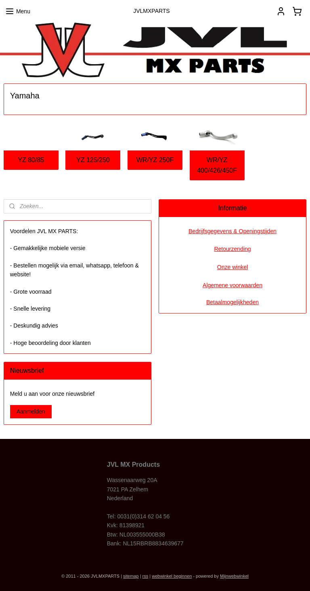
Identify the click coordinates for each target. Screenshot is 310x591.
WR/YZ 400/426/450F (217, 165)
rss (145, 576)
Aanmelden (31, 411)
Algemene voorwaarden (232, 285)
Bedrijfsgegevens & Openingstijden (232, 231)
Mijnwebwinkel (234, 576)
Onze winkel (232, 267)
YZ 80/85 (31, 160)
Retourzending (232, 249)
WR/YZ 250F (155, 160)
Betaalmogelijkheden (232, 302)
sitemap (131, 576)
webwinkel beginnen (172, 576)
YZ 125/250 (93, 160)
